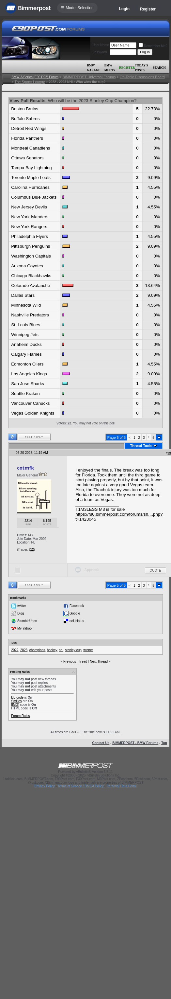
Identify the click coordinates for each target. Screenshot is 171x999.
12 (32, 549)
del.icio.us (77, 621)
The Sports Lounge (30, 82)
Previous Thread (75, 661)
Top (164, 743)
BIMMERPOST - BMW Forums (135, 743)
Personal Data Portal (121, 786)
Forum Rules (20, 716)
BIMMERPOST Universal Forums (89, 77)
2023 (23, 650)
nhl (61, 650)
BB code (17, 697)
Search (159, 67)
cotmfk (25, 467)
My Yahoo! (25, 628)
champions (37, 650)
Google (75, 613)
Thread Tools (141, 446)
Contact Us (100, 743)
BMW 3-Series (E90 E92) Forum (34, 77)
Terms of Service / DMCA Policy (80, 786)
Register (148, 9)
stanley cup (73, 650)
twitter (21, 606)
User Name (100, 45)
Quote (155, 570)
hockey (52, 650)
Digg (20, 613)
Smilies (16, 701)
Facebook (77, 606)
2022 (14, 650)
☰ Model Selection (77, 8)
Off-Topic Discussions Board (142, 77)
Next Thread (99, 661)
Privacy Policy (44, 786)
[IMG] (15, 704)
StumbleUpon (27, 621)
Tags (13, 642)
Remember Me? (153, 46)
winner (88, 650)
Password (99, 52)
